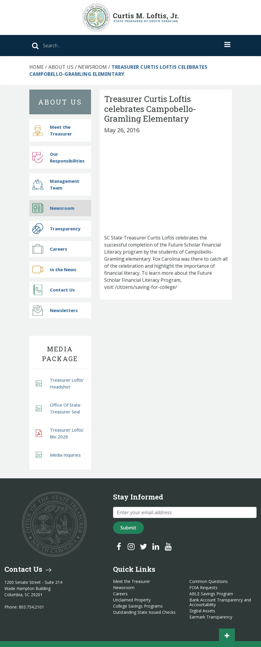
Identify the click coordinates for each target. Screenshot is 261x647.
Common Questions (208, 581)
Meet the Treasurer (52, 130)
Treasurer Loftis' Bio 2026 (60, 433)
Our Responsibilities (58, 157)
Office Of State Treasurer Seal (58, 408)
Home (36, 67)
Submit (128, 527)
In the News (54, 269)
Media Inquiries (58, 455)
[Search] (99, 45)
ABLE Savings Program (211, 593)
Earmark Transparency (210, 617)
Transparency (56, 228)
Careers (49, 249)
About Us (60, 67)
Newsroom (92, 67)
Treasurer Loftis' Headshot (60, 383)
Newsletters (55, 310)
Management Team (55, 184)
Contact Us (53, 289)
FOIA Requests (203, 587)
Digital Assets (202, 611)
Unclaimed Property (132, 600)
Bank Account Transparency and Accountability (220, 602)
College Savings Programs (138, 606)
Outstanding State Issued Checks (144, 612)
